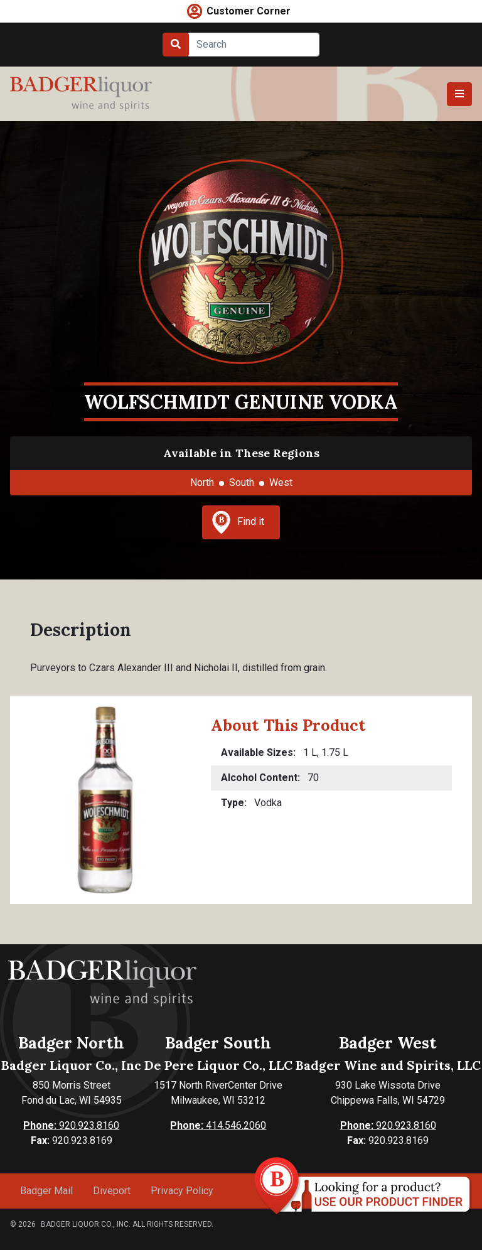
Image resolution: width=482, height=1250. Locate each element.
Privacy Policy (182, 1191)
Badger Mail (46, 1191)
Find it (238, 522)
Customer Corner (248, 11)
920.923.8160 (71, 1125)
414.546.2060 (218, 1125)
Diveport (112, 1191)
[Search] (253, 45)
